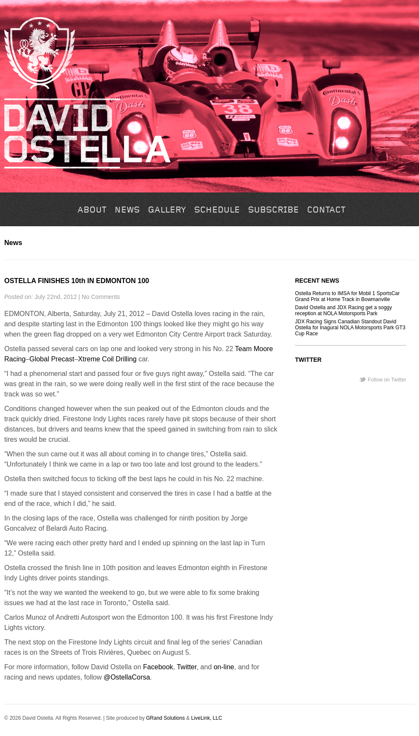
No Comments (101, 296)
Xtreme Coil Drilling (107, 359)
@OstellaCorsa (126, 677)
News (127, 210)
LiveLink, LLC (206, 718)
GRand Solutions (165, 718)
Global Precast (52, 359)
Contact (326, 210)
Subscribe (273, 210)
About (91, 210)
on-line (224, 667)
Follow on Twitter (387, 380)
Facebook (158, 667)
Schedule (217, 210)
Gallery (167, 210)
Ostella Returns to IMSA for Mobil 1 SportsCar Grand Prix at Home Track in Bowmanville (347, 296)
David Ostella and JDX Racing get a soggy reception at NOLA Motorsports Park (343, 310)
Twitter (186, 667)
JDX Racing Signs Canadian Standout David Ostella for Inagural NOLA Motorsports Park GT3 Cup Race (350, 328)
